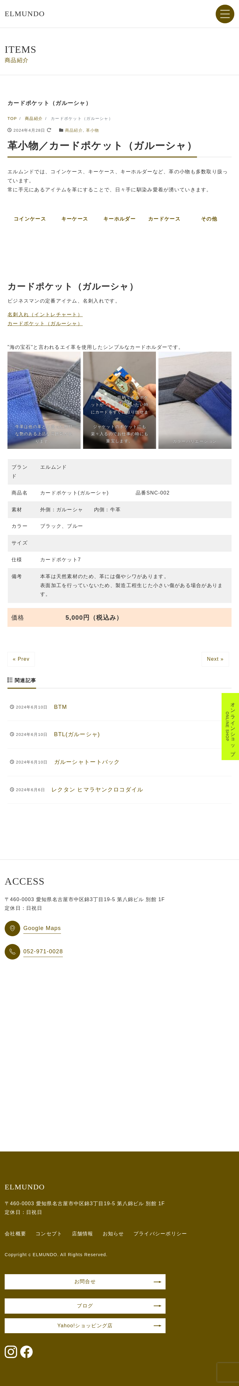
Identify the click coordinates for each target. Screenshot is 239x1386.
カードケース (164, 218)
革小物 (92, 130)
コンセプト (48, 1233)
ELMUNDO (25, 14)
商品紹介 (74, 130)
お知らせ (113, 1233)
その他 (209, 218)
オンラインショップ (230, 726)
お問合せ (85, 1281)
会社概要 (15, 1233)
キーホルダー (119, 218)
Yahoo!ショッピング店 (85, 1325)
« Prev (21, 659)
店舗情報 (82, 1233)
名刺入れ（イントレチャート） (45, 314)
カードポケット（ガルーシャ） (45, 323)
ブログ (85, 1305)
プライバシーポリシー (160, 1233)
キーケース (74, 218)
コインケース (30, 218)
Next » (215, 659)
